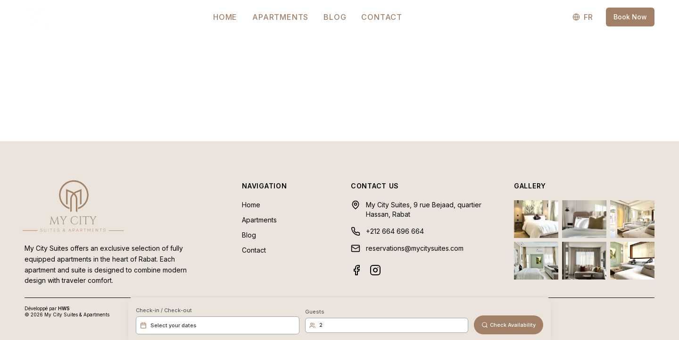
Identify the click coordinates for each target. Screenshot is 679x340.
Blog (334, 17)
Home (225, 17)
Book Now (630, 17)
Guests (314, 311)
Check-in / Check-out (164, 310)
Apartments (280, 17)
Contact (381, 17)
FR (582, 17)
